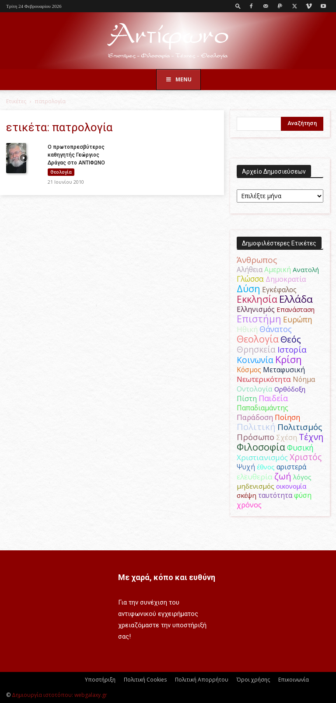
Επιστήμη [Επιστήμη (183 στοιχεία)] (259, 318)
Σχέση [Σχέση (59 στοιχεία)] (286, 437)
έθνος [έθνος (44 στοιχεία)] (266, 466)
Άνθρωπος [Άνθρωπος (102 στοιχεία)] (257, 260)
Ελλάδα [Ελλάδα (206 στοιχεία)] (296, 299)
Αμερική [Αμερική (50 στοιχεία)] (277, 269)
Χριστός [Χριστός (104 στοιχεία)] (306, 457)
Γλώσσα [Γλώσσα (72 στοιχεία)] (250, 279)
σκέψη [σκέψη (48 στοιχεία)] (246, 495)
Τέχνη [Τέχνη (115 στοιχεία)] (311, 437)
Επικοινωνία (293, 679)
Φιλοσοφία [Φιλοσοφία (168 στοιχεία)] (261, 447)
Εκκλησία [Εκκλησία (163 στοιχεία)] (257, 299)
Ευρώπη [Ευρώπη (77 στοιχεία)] (297, 319)
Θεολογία (61, 172)
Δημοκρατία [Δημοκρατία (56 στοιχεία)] (286, 279)
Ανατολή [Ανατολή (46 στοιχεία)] (306, 269)
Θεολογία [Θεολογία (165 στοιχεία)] (258, 338)
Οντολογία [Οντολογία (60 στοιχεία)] (255, 389)
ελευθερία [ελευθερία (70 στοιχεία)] (255, 477)
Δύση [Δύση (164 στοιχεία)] (248, 288)
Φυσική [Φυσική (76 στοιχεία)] (300, 447)
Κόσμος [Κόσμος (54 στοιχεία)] (249, 369)
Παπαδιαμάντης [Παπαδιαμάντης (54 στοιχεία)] (262, 408)
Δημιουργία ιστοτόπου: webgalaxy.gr (59, 695)
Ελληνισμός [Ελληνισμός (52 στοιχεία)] (256, 309)
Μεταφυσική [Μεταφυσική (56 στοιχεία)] (284, 369)
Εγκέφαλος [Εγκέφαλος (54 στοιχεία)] (279, 289)
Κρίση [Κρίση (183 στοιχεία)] (288, 359)
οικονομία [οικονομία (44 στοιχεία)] (291, 486)
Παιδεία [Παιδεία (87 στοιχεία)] (273, 398)
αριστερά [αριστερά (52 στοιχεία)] (291, 467)
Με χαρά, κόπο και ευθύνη (166, 577)
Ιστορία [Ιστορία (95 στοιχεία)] (292, 349)
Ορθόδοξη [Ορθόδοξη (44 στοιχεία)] (289, 389)
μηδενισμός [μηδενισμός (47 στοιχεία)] (255, 486)
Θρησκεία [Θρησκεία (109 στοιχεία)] (256, 349)
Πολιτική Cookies (145, 679)
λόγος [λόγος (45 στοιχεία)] (302, 476)
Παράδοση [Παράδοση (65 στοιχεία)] (255, 417)
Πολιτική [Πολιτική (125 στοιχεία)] (256, 427)
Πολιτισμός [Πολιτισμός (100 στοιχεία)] (299, 427)
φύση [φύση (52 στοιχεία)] (303, 495)
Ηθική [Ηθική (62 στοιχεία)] (247, 329)
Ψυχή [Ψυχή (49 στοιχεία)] (246, 467)
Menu (178, 79)
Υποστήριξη (100, 679)
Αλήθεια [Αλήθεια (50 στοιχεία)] (249, 269)
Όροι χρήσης (253, 679)
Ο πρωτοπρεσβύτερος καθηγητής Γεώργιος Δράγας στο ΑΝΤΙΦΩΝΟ (76, 155)
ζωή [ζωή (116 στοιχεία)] (282, 476)
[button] (238, 6)
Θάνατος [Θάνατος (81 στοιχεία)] (275, 329)
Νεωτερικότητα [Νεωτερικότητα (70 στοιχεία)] (264, 379)
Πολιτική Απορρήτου (201, 679)
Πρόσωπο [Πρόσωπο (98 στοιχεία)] (255, 437)
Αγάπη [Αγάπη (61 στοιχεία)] (289, 260)
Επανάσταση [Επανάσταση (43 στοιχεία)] (295, 309)
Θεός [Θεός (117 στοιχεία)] (290, 339)
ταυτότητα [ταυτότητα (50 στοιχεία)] (275, 495)
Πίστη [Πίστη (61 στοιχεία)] (247, 398)
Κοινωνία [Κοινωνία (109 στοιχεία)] (255, 360)
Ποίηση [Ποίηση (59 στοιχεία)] (287, 417)
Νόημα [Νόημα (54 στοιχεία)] (304, 379)
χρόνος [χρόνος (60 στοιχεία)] (249, 505)
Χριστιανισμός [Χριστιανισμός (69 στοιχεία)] (262, 457)
